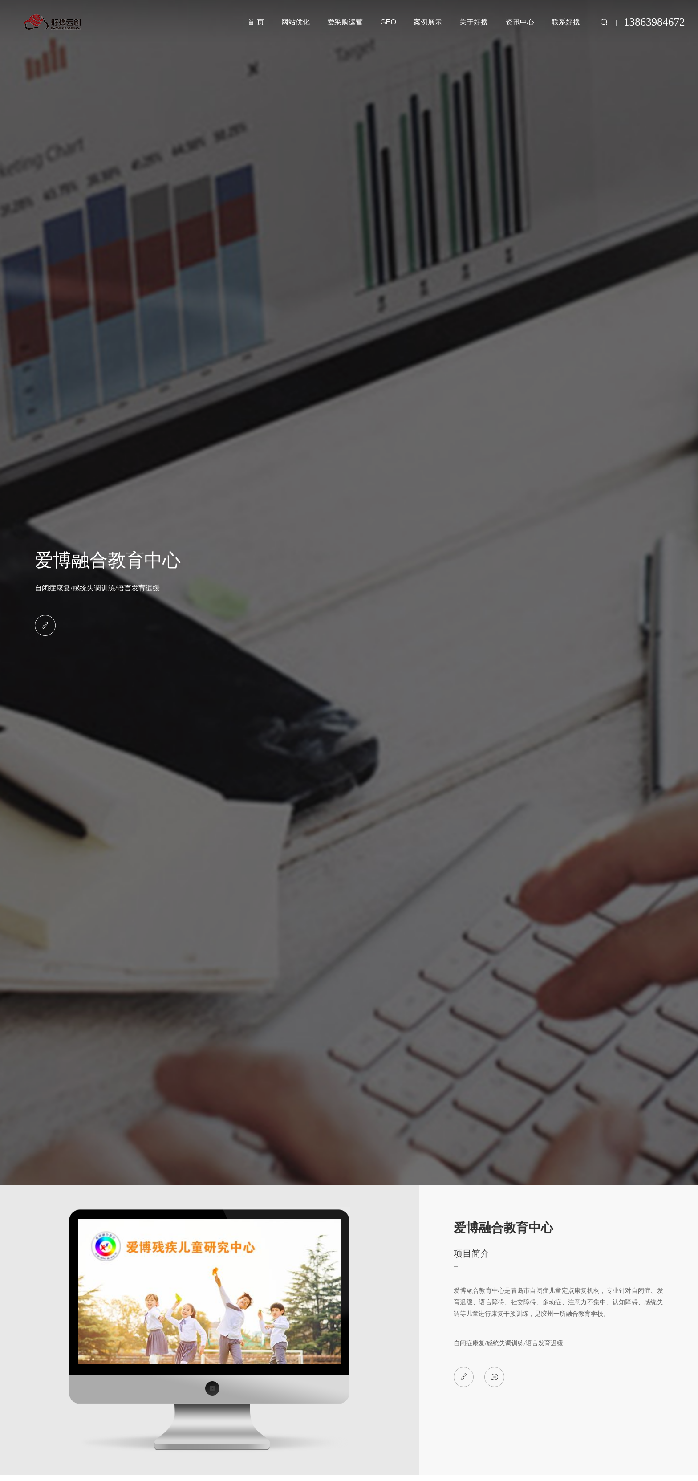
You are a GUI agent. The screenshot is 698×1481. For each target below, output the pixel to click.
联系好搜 (566, 22)
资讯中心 (520, 22)
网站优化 (295, 22)
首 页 (256, 22)
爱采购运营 (345, 22)
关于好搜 (473, 22)
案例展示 (428, 22)
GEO (388, 22)
